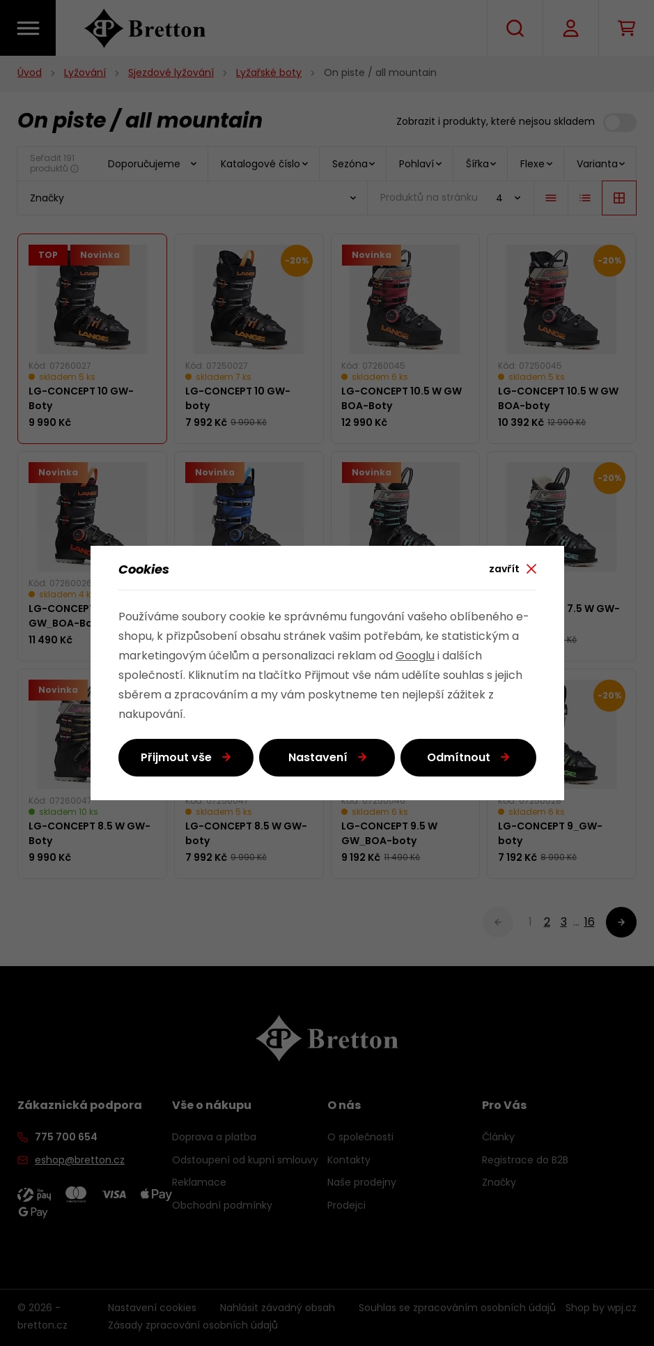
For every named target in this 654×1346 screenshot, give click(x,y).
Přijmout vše (176, 758)
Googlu (415, 656)
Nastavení (318, 758)
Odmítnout (458, 758)
